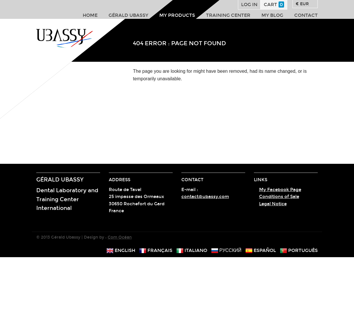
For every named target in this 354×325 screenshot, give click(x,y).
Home (90, 15)
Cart (274, 4)
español (260, 250)
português (299, 250)
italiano (191, 250)
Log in (249, 4)
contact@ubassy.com (205, 196)
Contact (306, 15)
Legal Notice (273, 203)
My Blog (272, 15)
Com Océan (120, 237)
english (120, 250)
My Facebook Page (280, 189)
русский (226, 250)
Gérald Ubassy (128, 15)
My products (177, 15)
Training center (228, 15)
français (155, 250)
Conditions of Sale (279, 196)
